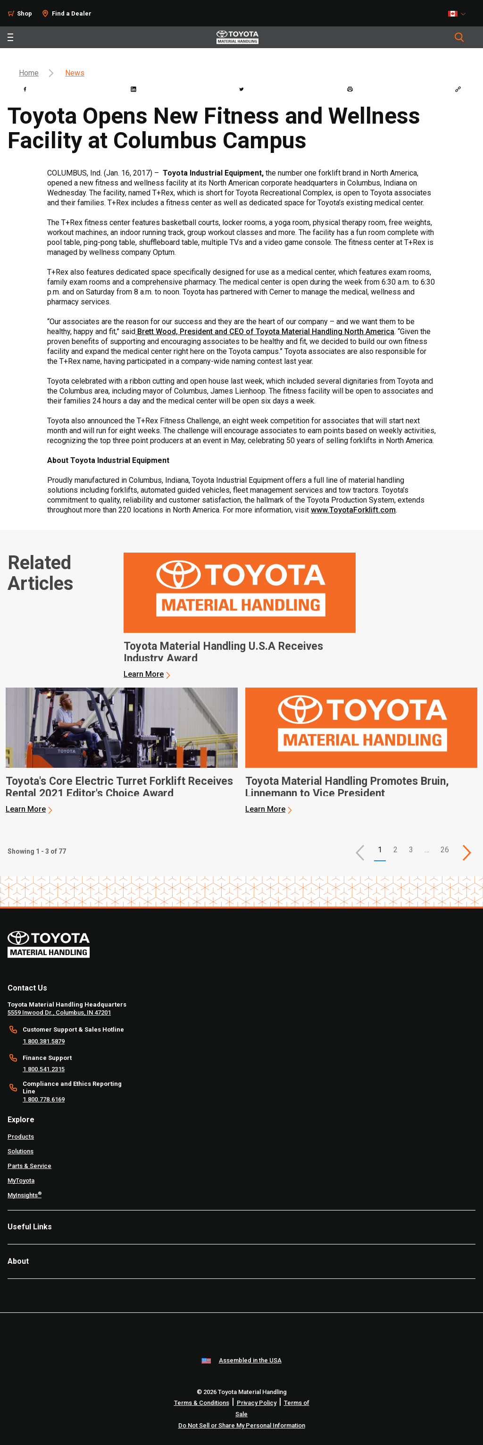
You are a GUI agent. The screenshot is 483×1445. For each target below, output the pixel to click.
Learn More (144, 674)
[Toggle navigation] (10, 37)
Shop (24, 13)
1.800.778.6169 (44, 1099)
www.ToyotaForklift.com (353, 509)
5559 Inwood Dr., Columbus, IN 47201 (59, 1012)
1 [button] (380, 849)
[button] (359, 852)
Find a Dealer (72, 13)
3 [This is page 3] (411, 849)
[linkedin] (133, 89)
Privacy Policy (256, 1402)
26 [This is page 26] (445, 849)
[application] (240, 616)
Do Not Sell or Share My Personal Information (241, 1425)
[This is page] (466, 852)
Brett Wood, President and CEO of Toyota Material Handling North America (264, 331)
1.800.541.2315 (44, 1069)
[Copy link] (458, 89)
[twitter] (241, 89)
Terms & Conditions (201, 1402)
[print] (350, 89)
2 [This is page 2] (395, 849)
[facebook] (25, 89)
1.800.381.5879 (44, 1041)
